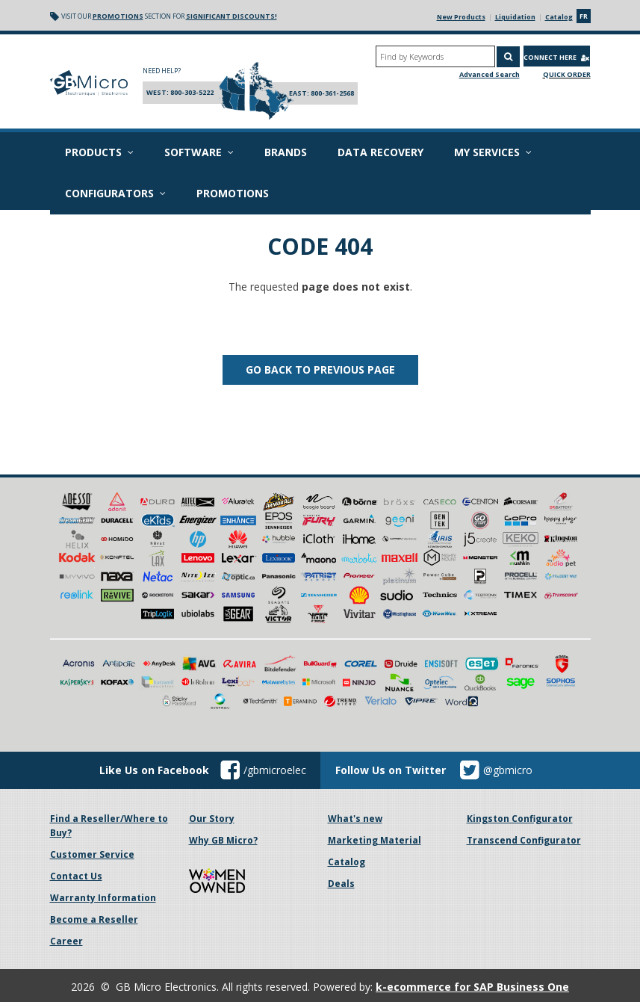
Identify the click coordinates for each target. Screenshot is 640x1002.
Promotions (118, 16)
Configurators (115, 193)
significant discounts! (231, 16)
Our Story (211, 818)
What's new (355, 818)
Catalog (559, 17)
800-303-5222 (192, 92)
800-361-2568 (332, 93)
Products (99, 152)
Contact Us (76, 876)
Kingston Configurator (520, 818)
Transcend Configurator (524, 840)
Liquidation (515, 17)
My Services (493, 152)
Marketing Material (374, 840)
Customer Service (92, 854)
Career (66, 941)
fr (584, 16)
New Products (461, 17)
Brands (285, 152)
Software (199, 152)
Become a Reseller (94, 919)
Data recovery (380, 152)
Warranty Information (103, 897)
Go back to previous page (320, 369)
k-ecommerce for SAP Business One (472, 987)
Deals (341, 883)
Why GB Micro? (223, 840)
